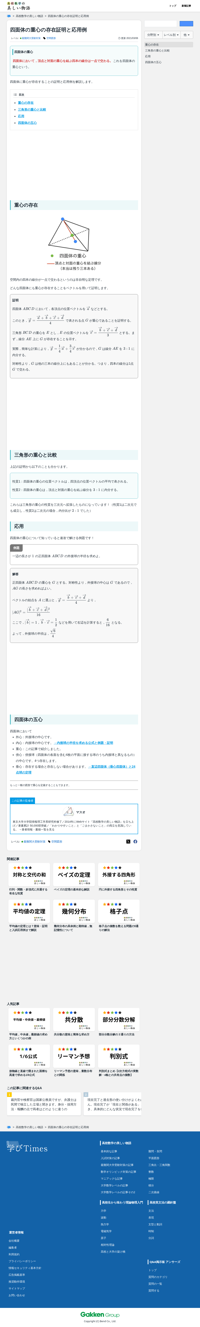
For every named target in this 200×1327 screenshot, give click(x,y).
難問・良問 (155, 1151)
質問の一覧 (155, 1284)
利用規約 (14, 1254)
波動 (103, 1217)
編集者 (13, 1247)
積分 (151, 1185)
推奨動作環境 (17, 1281)
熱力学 (105, 1224)
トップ (172, 5)
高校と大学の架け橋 (113, 1251)
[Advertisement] (74, 163)
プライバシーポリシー (22, 1261)
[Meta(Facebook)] (135, 841)
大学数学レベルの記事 (114, 1185)
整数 (151, 1171)
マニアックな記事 (112, 1178)
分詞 (151, 1238)
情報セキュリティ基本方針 (25, 1268)
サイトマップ (17, 1288)
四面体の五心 (27, 122)
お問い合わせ (17, 1295)
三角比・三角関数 (159, 1165)
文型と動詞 (155, 1224)
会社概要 (14, 1240)
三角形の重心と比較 (32, 109)
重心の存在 (26, 102)
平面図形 (153, 1158)
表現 (151, 1217)
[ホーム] (9, 16)
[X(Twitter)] (128, 841)
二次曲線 (153, 1192)
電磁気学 (106, 1231)
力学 (103, 1210)
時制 (151, 1231)
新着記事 (186, 5)
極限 (151, 1178)
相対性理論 (107, 1245)
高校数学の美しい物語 (29, 16)
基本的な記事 (109, 1151)
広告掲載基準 (17, 1275)
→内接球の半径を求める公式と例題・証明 (83, 743)
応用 (21, 116)
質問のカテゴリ (158, 1277)
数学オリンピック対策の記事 (118, 1171)
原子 (103, 1238)
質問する (153, 1290)
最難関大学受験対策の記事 (117, 1165)
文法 (151, 1210)
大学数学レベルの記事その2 (118, 1192)
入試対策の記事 (110, 1158)
